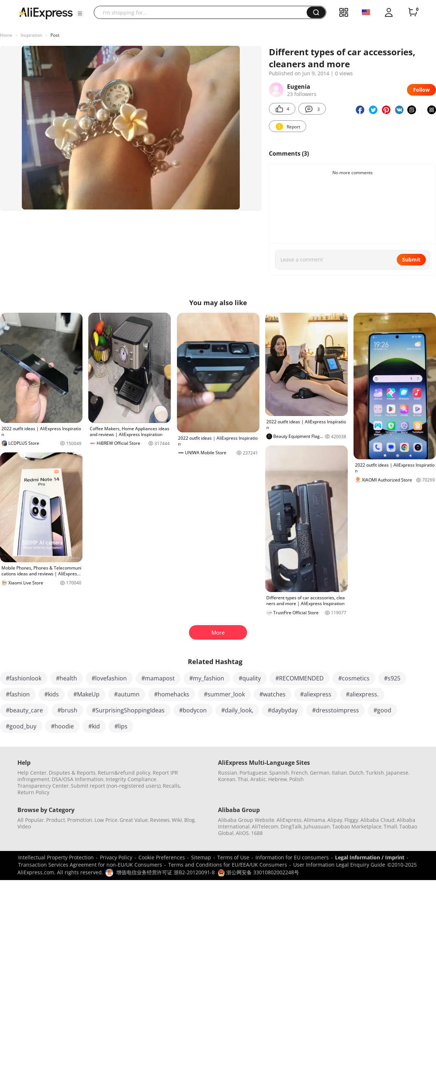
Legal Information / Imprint (369, 857)
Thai (243, 779)
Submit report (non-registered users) (116, 785)
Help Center (32, 772)
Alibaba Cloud (377, 819)
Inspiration (31, 35)
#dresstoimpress (335, 710)
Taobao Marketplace (357, 826)
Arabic (258, 779)
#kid (94, 726)
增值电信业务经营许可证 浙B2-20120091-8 (165, 872)
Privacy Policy (116, 857)
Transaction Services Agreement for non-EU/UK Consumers (90, 864)
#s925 (392, 678)
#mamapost (158, 678)
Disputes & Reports (72, 772)
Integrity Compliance (131, 779)
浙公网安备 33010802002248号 (258, 872)
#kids (51, 694)
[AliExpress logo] (45, 12)
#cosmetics (354, 678)
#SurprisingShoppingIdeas (128, 710)
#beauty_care (24, 710)
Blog (189, 819)
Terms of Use (233, 857)
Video (24, 826)
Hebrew (277, 779)
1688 (257, 833)
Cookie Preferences (161, 857)
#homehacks (171, 694)
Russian (227, 772)
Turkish (375, 772)
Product (55, 819)
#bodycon (193, 710)
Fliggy (351, 819)
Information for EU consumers (292, 857)
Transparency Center (43, 785)
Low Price (105, 819)
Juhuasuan (317, 826)
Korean (226, 779)
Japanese (397, 772)
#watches (272, 694)
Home (6, 35)
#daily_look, (237, 710)
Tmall (390, 826)
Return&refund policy (124, 772)
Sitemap (201, 857)
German (320, 772)
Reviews (160, 819)
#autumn (127, 694)
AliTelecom (265, 826)
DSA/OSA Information (78, 779)
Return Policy (33, 792)
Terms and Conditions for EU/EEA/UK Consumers (227, 864)
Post (55, 35)
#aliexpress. (362, 694)
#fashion (18, 694)
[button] (80, 13)
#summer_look (224, 694)
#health (66, 678)
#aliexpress (315, 694)
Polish (296, 779)
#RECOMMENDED (299, 678)
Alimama (314, 819)
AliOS (242, 833)
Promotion (79, 819)
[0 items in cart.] (413, 12)
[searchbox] (203, 12)
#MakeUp (86, 694)
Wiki (177, 819)
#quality (250, 678)
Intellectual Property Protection (56, 857)
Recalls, (172, 785)
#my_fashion (206, 678)
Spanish (279, 772)
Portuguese (253, 772)
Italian (339, 772)
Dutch (356, 772)
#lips (121, 726)
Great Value (134, 819)
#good (382, 710)
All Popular (30, 819)
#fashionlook (23, 678)
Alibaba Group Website (246, 819)
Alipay (334, 819)
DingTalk (291, 826)
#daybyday (283, 710)
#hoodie (62, 726)
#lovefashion (109, 678)
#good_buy (21, 726)
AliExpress (289, 819)
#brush (67, 710)
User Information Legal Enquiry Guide (339, 864)
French (299, 772)
